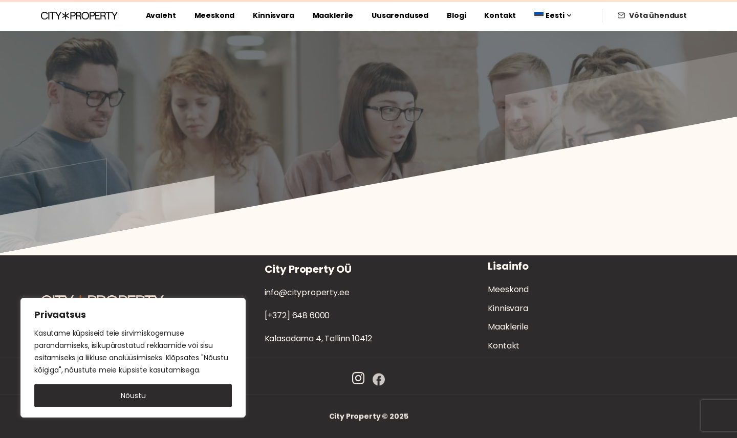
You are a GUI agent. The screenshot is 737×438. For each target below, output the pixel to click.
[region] (133, 358)
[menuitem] (552, 15)
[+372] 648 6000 (297, 315)
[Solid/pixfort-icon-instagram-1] (358, 382)
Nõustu (133, 395)
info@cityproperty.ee (307, 292)
